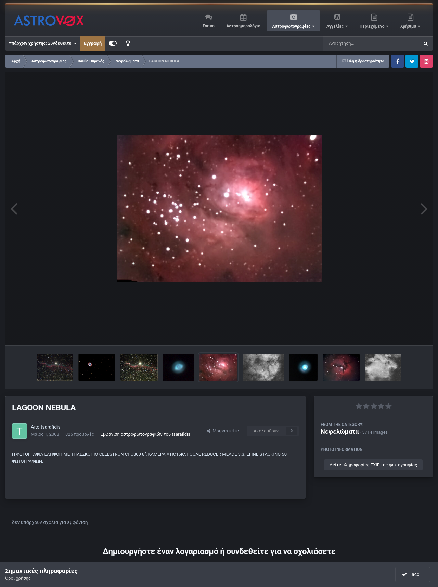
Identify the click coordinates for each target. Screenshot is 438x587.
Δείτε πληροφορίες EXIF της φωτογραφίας (373, 464)
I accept (413, 574)
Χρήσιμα (408, 26)
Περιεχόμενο (373, 26)
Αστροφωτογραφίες (292, 26)
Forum (209, 26)
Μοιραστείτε (223, 430)
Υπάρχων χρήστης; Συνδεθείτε (43, 43)
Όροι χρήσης (18, 578)
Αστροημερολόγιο (243, 26)
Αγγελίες (335, 26)
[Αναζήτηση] (357, 43)
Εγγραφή (93, 43)
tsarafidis (51, 427)
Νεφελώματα (340, 431)
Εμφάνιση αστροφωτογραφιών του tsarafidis (145, 434)
